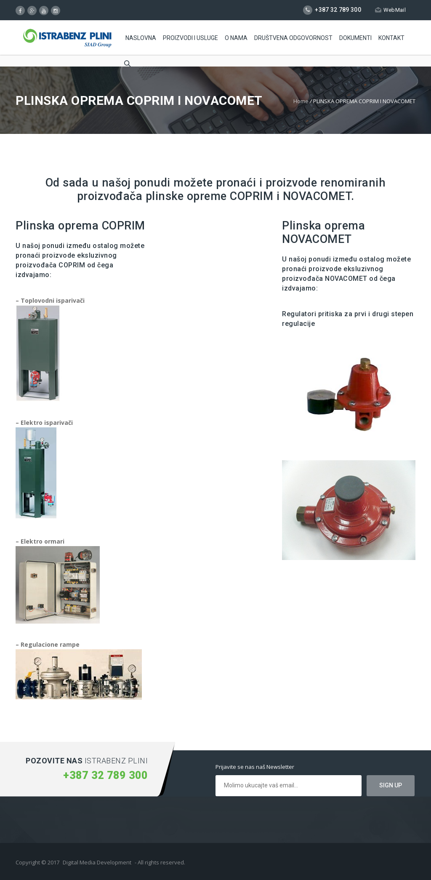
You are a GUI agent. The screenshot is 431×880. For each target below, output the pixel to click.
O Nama (236, 38)
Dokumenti (355, 38)
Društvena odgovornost (293, 38)
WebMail (390, 10)
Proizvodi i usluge (190, 38)
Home (301, 101)
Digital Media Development (97, 862)
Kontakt (391, 38)
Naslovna (140, 38)
